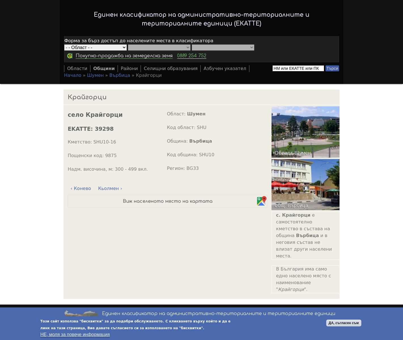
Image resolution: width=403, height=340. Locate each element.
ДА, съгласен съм (344, 324)
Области (77, 68)
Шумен (95, 75)
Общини (104, 68)
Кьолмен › (110, 188)
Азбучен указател (224, 68)
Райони (129, 68)
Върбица (119, 75)
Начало (72, 75)
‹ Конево (81, 188)
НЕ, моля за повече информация (75, 335)
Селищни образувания (171, 68)
